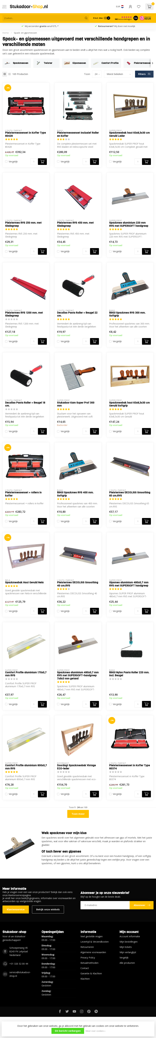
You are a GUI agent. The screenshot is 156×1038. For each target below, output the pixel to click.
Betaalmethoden (89, 962)
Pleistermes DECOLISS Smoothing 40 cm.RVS (77, 584)
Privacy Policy (87, 957)
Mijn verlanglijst (128, 952)
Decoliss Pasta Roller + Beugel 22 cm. (77, 314)
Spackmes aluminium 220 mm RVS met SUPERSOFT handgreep (128, 224)
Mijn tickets (126, 947)
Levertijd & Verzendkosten (94, 941)
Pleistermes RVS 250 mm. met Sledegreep (23, 224)
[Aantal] (34, 161)
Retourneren (87, 947)
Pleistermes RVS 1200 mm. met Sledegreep (24, 314)
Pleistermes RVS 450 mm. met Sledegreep (75, 224)
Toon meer (78, 813)
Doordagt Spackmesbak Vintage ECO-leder (76, 767)
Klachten (85, 978)
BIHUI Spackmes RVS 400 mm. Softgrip (75, 494)
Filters (144, 74)
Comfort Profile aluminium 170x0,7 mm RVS (26, 674)
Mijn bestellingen (129, 941)
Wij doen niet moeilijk (116, 26)
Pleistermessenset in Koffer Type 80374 (129, 767)
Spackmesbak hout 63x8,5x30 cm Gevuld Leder (129, 134)
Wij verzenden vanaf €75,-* (42, 26)
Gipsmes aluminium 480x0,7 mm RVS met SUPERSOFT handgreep (128, 584)
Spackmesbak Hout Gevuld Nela (24, 582)
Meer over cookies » (95, 1031)
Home (5, 32)
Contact (84, 968)
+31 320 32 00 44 (18, 963)
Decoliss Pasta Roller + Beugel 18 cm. (25, 404)
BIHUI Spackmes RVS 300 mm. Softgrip (127, 314)
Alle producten (127, 962)
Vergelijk (13, 161)
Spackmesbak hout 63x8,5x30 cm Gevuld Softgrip (129, 404)
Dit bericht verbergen (68, 1030)
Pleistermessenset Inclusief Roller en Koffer (78, 134)
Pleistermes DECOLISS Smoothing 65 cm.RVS (129, 494)
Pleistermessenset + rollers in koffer (23, 494)
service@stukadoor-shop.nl (20, 974)
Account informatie (130, 936)
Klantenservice (16, 909)
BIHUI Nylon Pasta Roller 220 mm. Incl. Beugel (129, 674)
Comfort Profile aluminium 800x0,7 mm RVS (26, 767)
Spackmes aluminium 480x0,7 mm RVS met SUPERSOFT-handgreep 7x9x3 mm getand (78, 675)
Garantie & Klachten (91, 973)
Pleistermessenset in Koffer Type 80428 (25, 134)
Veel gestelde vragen (91, 936)
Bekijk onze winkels (48, 909)
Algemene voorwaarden (93, 952)
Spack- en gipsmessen (25, 32)
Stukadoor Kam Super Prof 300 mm (75, 404)
